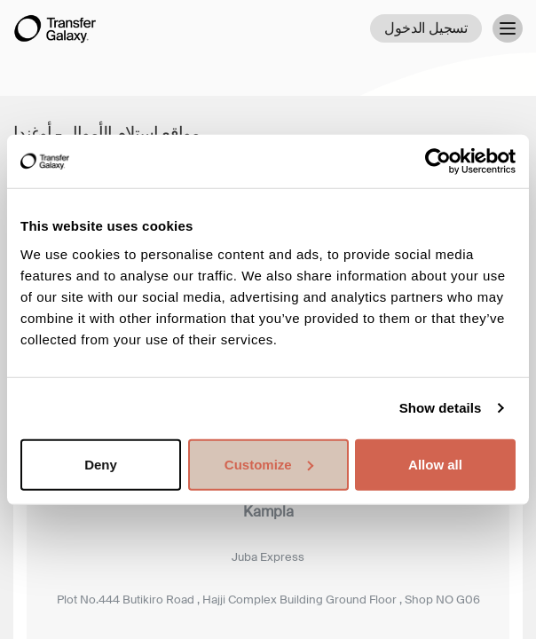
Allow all (435, 463)
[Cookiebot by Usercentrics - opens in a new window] (438, 161)
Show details (440, 407)
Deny (100, 463)
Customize (269, 463)
